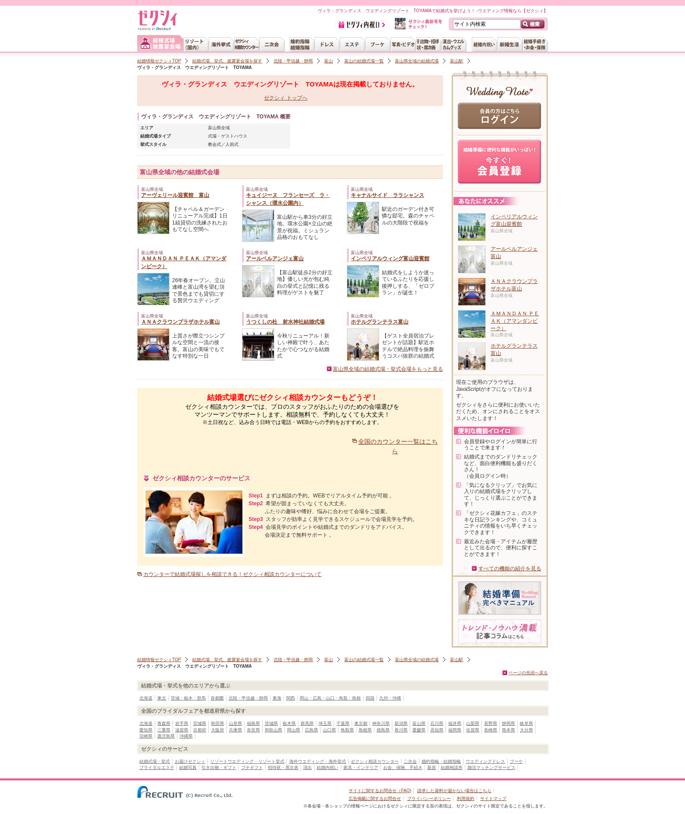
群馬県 (307, 723)
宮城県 (199, 723)
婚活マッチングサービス (491, 767)
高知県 (436, 730)
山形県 (235, 723)
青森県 (163, 723)
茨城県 (271, 723)
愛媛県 (419, 730)
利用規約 (465, 798)
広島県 (311, 730)
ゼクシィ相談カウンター (375, 761)
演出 (307, 767)
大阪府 (217, 730)
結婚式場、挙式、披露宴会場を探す (227, 61)
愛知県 (145, 730)
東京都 (360, 723)
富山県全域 (219, 127)
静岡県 (508, 723)
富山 (328, 61)
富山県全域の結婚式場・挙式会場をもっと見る (388, 369)
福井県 (454, 723)
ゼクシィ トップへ (285, 98)
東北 (161, 698)
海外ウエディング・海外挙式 (317, 761)
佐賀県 (472, 730)
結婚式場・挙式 (154, 761)
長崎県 (490, 730)
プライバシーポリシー (429, 798)
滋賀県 (181, 730)
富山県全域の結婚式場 (417, 61)
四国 (370, 698)
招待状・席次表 (283, 767)
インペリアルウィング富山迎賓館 (390, 258)
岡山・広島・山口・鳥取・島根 (330, 698)
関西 (290, 698)
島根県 (365, 730)
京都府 (199, 730)
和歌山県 (273, 730)
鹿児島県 (166, 736)
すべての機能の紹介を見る (509, 569)
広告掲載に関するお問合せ (375, 798)
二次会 (410, 761)
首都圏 (217, 698)
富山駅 (456, 61)
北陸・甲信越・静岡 (293, 61)
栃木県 (289, 723)
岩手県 (181, 723)
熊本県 (508, 730)
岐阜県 (526, 723)
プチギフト (252, 767)
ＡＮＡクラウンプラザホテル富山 (180, 322)
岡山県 (293, 730)
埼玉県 (325, 723)
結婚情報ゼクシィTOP (159, 61)
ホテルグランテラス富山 (379, 322)
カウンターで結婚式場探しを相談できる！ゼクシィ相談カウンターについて (232, 574)
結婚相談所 (452, 767)
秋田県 (217, 723)
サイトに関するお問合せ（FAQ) (380, 790)
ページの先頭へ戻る (528, 672)
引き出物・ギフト (218, 767)
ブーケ (516, 761)
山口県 (329, 730)
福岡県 (454, 730)
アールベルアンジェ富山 (275, 258)
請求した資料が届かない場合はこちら (454, 790)
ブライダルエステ (156, 767)
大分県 (526, 730)
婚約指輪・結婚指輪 (441, 761)
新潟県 (401, 723)
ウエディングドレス (485, 761)
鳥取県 (347, 730)
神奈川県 (381, 723)
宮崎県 (145, 736)
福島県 (253, 723)
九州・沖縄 (390, 698)
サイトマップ (493, 798)
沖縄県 (186, 736)
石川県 (436, 723)
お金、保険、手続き (402, 767)
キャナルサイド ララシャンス (387, 195)
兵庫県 (235, 730)
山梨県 (472, 723)
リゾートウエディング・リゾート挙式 (247, 761)
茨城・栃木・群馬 (188, 698)
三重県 (163, 730)
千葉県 (342, 723)
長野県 (490, 723)
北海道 (145, 698)
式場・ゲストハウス (227, 136)
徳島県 (383, 730)
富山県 (419, 723)
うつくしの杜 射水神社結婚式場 (285, 322)
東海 (277, 698)
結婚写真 (188, 767)
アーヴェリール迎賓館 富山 (175, 195)
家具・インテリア (360, 767)
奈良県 (253, 730)
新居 (431, 767)
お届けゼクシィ (190, 761)
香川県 (401, 730)
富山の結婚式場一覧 (364, 61)
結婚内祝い (328, 767)
